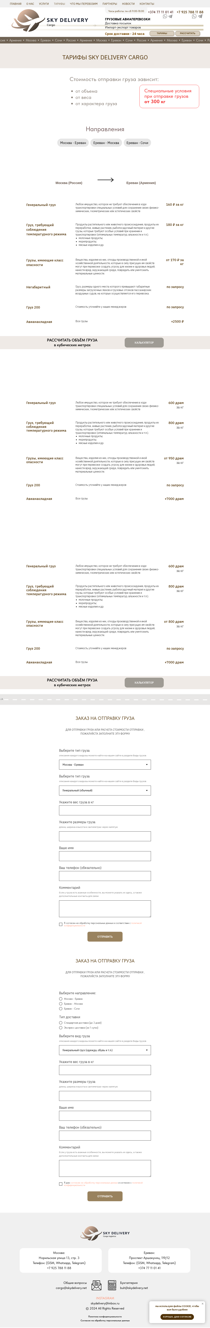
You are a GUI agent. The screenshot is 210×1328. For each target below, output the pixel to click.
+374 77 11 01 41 (160, 12)
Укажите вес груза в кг (76, 802)
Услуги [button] (44, 3)
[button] (144, 343)
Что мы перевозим (84, 3)
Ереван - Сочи (138, 143)
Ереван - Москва (106, 143)
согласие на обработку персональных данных (94, 1183)
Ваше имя (66, 848)
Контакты (147, 3)
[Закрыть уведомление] (202, 1303)
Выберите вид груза (74, 1036)
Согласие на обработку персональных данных (105, 1321)
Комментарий (69, 888)
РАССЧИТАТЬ (187, 33)
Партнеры (110, 3)
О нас (30, 3)
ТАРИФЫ (162, 33)
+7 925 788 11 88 (190, 12)
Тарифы (59, 3)
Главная (15, 3)
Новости (128, 3)
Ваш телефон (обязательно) (80, 868)
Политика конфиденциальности (105, 1317)
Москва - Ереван (72, 143)
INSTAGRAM (105, 1299)
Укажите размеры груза (77, 822)
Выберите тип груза (74, 751)
